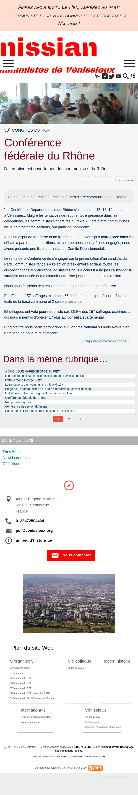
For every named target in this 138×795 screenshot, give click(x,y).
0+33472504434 (30, 524)
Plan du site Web (33, 651)
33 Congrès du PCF (21, 671)
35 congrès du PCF (20, 681)
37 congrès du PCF (20, 692)
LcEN (86, 752)
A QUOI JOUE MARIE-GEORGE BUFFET (34, 372)
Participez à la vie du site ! (115, 782)
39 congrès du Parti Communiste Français (33, 702)
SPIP (104, 762)
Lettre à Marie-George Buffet (24, 381)
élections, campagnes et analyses (103, 732)
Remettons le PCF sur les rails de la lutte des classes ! (42, 413)
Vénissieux (95, 715)
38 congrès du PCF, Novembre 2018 (30, 697)
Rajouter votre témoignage (104, 342)
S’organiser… (22, 664)
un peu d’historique (34, 543)
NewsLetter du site (19, 460)
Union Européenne (29, 727)
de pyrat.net (61, 762)
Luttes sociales (77, 671)
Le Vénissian (91, 727)
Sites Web (12, 454)
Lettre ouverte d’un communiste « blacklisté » (36, 386)
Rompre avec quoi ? (19, 404)
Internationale (32, 715)
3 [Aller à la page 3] (80, 422)
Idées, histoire (117, 664)
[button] (94, 77)
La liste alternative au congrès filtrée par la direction (40, 395)
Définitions (12, 467)
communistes (126, 181)
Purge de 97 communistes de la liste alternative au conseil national (50, 390)
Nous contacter (71, 559)
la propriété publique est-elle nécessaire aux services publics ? (48, 376)
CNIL (77, 752)
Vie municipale (92, 721)
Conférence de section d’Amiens (27, 409)
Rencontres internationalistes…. (36, 721)
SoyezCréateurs (84, 762)
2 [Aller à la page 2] (69, 422)
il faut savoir (111, 752)
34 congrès (16, 676)
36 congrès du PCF (20, 687)
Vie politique (81, 664)
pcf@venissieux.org (34, 534)
